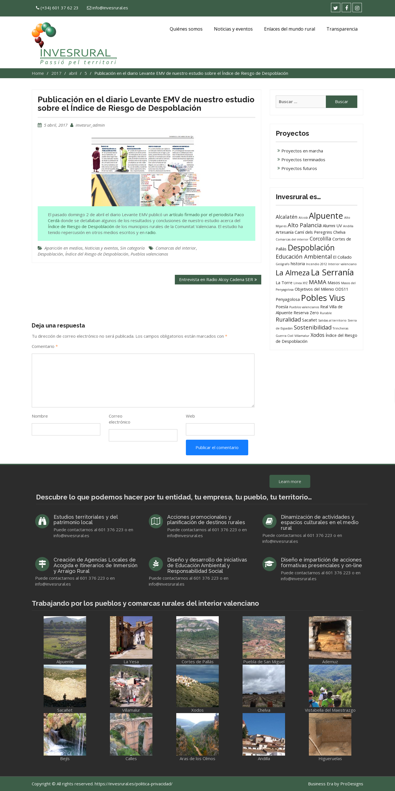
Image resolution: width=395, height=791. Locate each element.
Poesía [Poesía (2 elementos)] (282, 306)
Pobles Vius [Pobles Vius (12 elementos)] (323, 297)
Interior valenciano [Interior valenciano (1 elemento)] (342, 264)
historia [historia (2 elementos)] (298, 263)
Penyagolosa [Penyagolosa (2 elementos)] (288, 299)
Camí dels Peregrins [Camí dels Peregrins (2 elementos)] (313, 232)
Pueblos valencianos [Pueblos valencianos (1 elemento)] (304, 307)
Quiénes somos (186, 29)
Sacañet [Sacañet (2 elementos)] (309, 320)
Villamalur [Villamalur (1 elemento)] (301, 336)
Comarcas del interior (176, 248)
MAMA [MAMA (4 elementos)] (317, 282)
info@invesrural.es (110, 7)
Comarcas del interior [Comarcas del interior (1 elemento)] (292, 239)
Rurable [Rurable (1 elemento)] (326, 313)
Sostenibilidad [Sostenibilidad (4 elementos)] (313, 327)
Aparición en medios (63, 248)
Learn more (290, 481)
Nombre (40, 416)
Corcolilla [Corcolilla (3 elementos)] (320, 238)
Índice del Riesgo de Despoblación (96, 254)
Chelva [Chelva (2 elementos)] (339, 232)
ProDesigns (351, 783)
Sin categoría (132, 248)
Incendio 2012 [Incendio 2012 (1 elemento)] (316, 264)
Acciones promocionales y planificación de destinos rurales (206, 520)
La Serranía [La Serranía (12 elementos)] (332, 272)
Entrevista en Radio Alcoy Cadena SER (216, 279)
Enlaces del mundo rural (289, 29)
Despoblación (50, 254)
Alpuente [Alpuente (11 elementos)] (326, 215)
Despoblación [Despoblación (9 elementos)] (311, 247)
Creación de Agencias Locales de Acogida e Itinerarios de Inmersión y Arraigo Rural (95, 565)
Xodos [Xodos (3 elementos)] (317, 334)
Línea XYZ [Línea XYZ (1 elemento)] (301, 283)
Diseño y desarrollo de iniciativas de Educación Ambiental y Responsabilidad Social (207, 565)
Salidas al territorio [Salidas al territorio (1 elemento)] (332, 320)
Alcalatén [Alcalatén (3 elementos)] (287, 216)
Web (190, 416)
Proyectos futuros (299, 168)
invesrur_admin (90, 125)
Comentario (45, 346)
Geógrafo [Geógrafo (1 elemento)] (283, 264)
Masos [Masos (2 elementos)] (334, 282)
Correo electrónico (119, 419)
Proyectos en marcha (302, 151)
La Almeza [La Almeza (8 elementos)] (293, 273)
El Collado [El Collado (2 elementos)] (342, 257)
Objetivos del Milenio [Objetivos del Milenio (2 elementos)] (314, 289)
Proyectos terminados (303, 159)
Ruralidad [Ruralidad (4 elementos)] (288, 319)
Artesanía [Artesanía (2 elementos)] (285, 232)
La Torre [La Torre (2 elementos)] (284, 282)
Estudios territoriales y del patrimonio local (86, 520)
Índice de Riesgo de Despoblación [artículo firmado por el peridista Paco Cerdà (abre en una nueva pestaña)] (81, 226)
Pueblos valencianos (149, 254)
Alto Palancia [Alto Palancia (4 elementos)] (305, 225)
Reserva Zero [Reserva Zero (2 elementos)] (306, 312)
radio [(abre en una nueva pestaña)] (151, 232)
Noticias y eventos (233, 29)
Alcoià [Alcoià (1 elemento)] (303, 218)
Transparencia (342, 29)
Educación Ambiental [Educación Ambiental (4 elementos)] (304, 256)
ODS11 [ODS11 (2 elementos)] (341, 289)
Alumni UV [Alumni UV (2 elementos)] (332, 225)
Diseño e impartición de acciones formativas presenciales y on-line (321, 562)
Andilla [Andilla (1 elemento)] (348, 226)
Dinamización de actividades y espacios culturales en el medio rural (319, 522)
